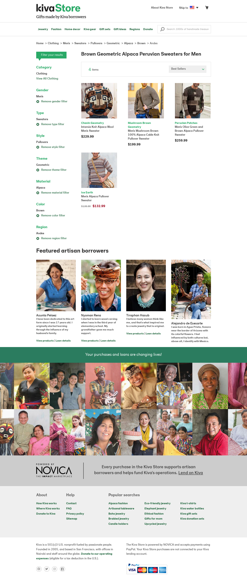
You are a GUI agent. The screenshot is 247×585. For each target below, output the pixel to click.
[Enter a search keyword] (184, 29)
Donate (148, 29)
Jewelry (43, 29)
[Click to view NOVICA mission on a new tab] (54, 470)
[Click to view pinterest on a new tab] (40, 569)
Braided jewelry (118, 518)
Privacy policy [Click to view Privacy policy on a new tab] (75, 513)
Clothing (41, 73)
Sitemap (71, 518)
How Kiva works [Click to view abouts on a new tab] (46, 503)
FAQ (69, 508)
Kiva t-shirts (188, 503)
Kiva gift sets (188, 513)
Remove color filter (50, 215)
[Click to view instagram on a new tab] (56, 569)
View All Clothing (47, 78)
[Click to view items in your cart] (206, 8)
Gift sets (104, 29)
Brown (40, 210)
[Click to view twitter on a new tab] (48, 569)
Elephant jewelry (155, 508)
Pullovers (42, 142)
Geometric (42, 165)
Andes (40, 233)
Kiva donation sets (192, 518)
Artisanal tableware (121, 508)
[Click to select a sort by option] (187, 69)
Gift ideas (120, 29)
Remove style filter (50, 147)
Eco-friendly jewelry (157, 503)
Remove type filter (50, 124)
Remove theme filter (51, 170)
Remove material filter (52, 192)
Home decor (72, 29)
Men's (39, 96)
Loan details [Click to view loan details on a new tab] (63, 341)
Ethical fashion (154, 513)
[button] (162, 30)
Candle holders (118, 524)
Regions (134, 29)
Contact (71, 503)
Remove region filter (51, 238)
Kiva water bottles (192, 508)
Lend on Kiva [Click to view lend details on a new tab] (190, 473)
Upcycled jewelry (155, 524)
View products (45, 341)
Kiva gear (90, 29)
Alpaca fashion (118, 503)
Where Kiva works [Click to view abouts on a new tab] (48, 508)
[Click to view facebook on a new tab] (63, 569)
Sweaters (42, 119)
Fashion (56, 29)
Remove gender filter (51, 101)
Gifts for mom (153, 518)
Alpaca (40, 187)
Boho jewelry (116, 513)
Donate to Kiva (45, 513)
